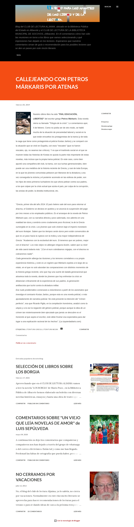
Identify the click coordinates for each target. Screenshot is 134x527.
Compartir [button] (106, 113)
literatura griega (106, 126)
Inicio (19, 55)
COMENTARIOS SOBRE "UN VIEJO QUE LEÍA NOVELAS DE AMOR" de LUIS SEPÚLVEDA (48, 423)
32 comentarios (35, 511)
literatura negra (106, 129)
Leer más (77, 403)
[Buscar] (108, 6)
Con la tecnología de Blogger (67, 521)
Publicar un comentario (26, 343)
